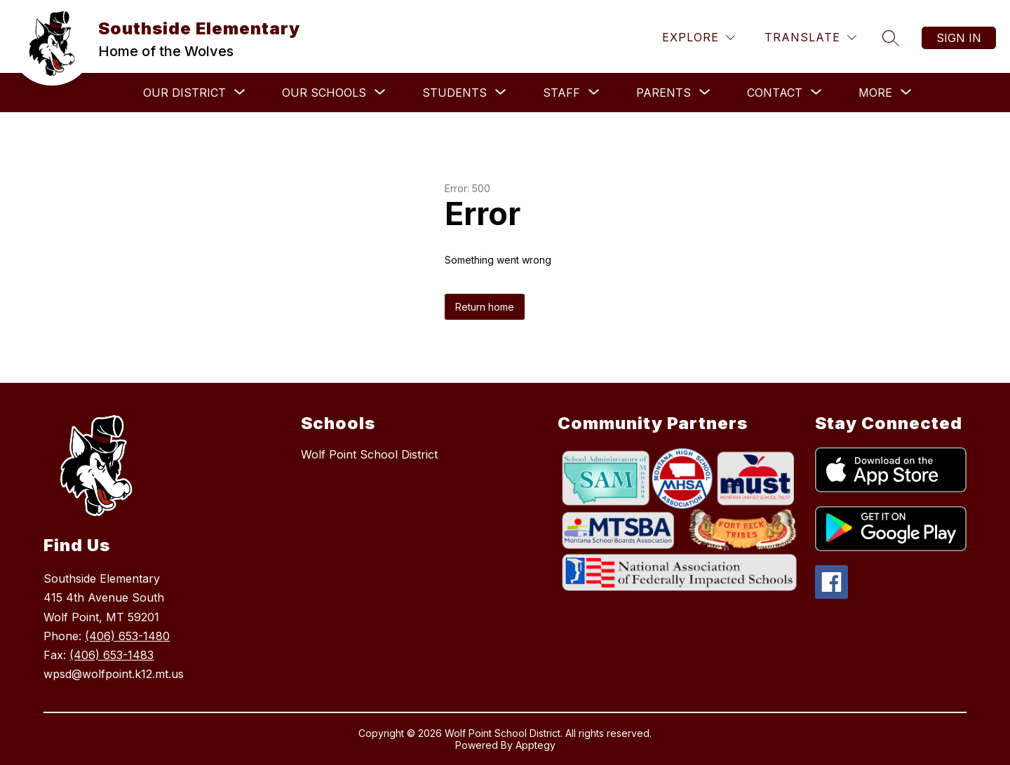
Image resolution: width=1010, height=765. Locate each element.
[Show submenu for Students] (454, 92)
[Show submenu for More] (875, 92)
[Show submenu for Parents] (663, 92)
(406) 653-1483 (111, 655)
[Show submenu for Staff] (561, 92)
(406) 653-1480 (127, 636)
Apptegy (536, 745)
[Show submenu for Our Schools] (324, 92)
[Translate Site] (810, 37)
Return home (484, 307)
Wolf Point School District (369, 454)
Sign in (958, 38)
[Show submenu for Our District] (184, 92)
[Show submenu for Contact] (774, 92)
